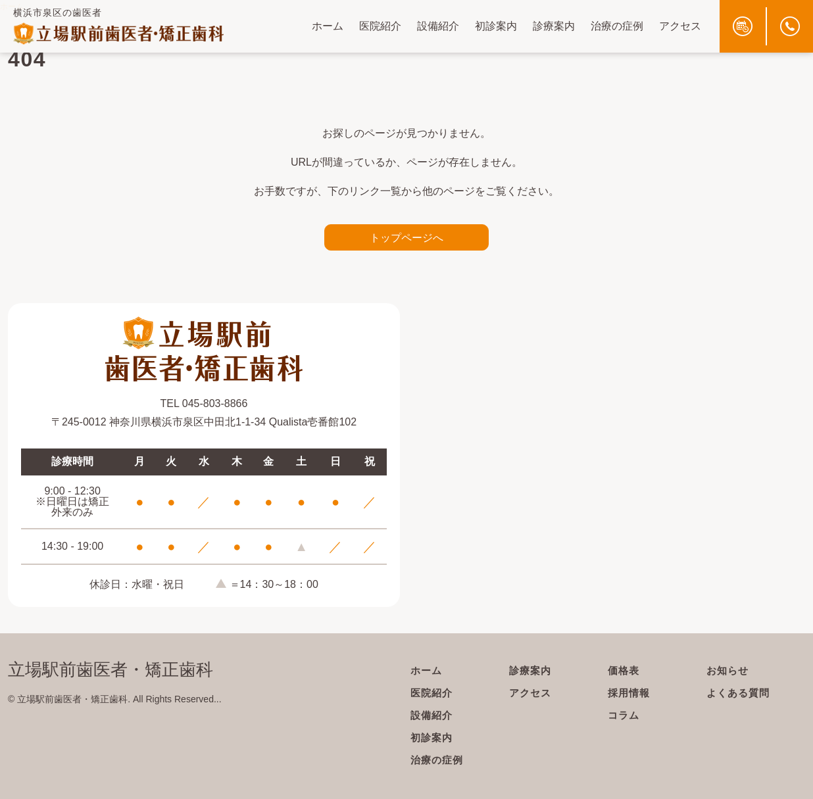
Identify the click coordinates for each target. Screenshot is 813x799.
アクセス (680, 26)
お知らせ (728, 670)
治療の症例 (617, 26)
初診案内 (496, 26)
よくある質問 (740, 692)
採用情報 (630, 692)
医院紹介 (380, 26)
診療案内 (554, 26)
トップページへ (406, 237)
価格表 (624, 670)
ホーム (327, 26)
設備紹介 (438, 26)
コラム (624, 715)
